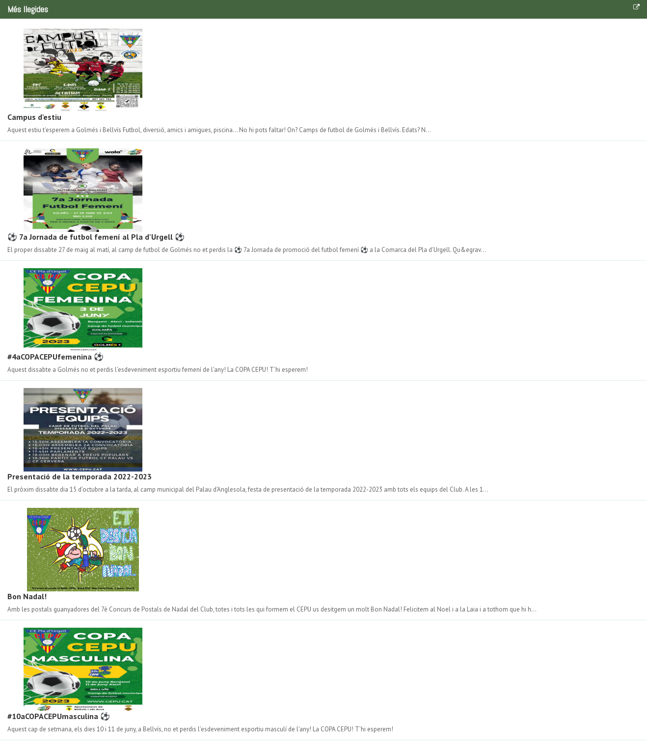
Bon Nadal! (27, 596)
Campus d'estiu (34, 117)
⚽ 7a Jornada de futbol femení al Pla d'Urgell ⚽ (96, 237)
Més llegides (27, 9)
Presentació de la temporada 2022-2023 (79, 476)
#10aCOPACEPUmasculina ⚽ (58, 716)
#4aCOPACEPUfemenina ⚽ (55, 356)
